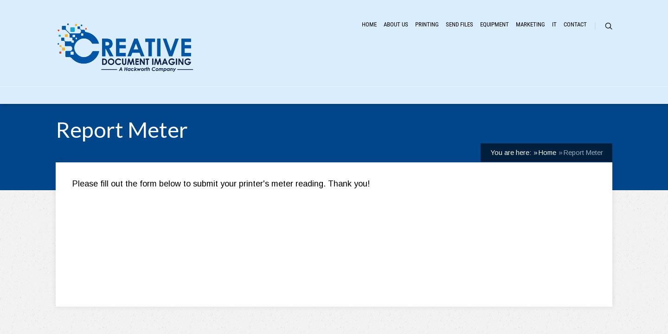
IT (525, 68)
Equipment (431, 68)
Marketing (486, 68)
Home (234, 68)
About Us (278, 68)
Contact (560, 68)
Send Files (377, 68)
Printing (326, 68)
